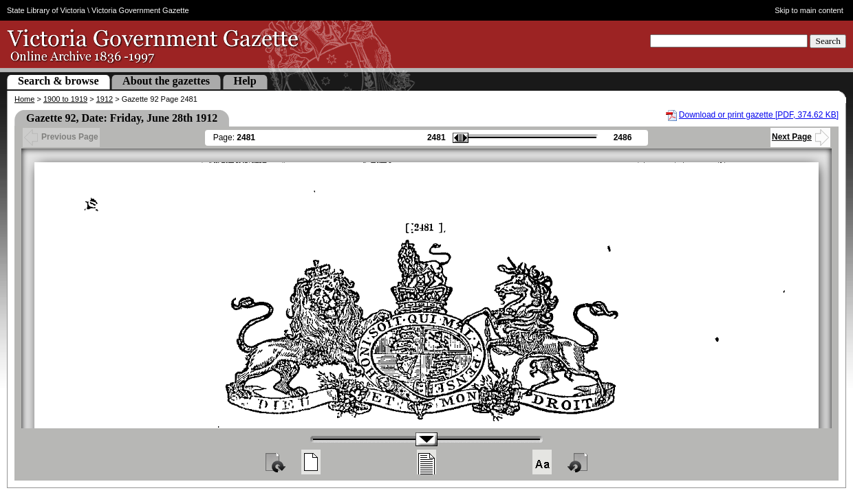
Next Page (800, 137)
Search (828, 41)
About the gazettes (166, 81)
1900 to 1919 (65, 99)
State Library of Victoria (46, 10)
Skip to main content (809, 10)
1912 (104, 99)
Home (24, 99)
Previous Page (61, 137)
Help (245, 81)
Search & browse (58, 81)
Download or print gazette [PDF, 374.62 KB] (759, 115)
